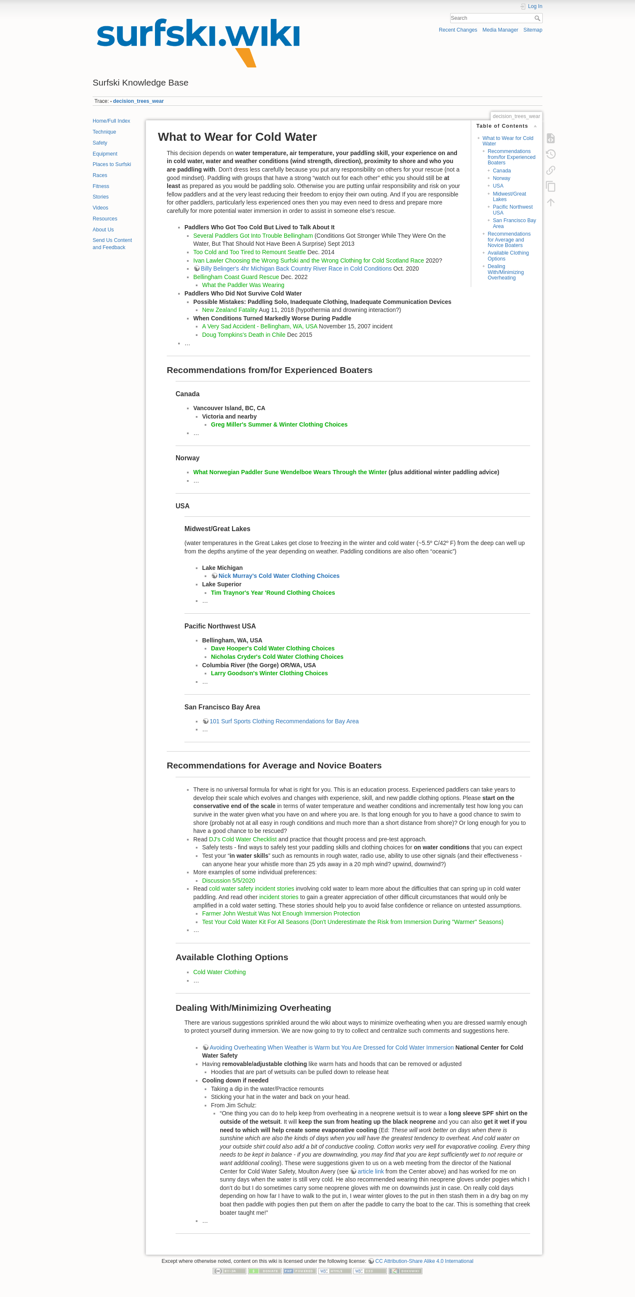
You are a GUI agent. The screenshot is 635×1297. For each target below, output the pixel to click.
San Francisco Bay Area (514, 223)
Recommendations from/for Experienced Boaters (512, 157)
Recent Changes (458, 30)
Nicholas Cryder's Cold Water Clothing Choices (277, 656)
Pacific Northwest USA (513, 209)
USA (498, 186)
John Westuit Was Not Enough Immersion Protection (290, 913)
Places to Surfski (112, 164)
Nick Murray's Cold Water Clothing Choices (279, 575)
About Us (103, 230)
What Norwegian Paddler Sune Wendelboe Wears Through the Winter (290, 472)
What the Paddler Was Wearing (243, 285)
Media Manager (500, 30)
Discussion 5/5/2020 (228, 880)
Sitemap (532, 30)
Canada (502, 171)
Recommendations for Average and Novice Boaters (509, 239)
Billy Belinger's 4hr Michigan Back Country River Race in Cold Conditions (296, 268)
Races (100, 175)
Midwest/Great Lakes (509, 196)
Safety (100, 143)
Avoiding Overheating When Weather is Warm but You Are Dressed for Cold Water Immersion (332, 1047)
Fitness (101, 186)
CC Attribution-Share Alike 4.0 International (424, 1261)
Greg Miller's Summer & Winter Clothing (268, 424)
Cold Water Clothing (219, 972)
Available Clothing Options (508, 255)
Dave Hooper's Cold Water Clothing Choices (273, 648)
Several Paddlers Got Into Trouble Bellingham (253, 235)
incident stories (278, 897)
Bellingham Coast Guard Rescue (236, 277)
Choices (336, 424)
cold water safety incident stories (251, 888)
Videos (100, 208)
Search (538, 18)
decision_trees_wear (138, 101)
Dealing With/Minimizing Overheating (506, 272)
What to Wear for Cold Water (508, 141)
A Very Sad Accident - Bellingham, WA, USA (260, 326)
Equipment (105, 154)
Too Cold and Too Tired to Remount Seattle (249, 252)
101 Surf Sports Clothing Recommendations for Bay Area (284, 721)
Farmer (211, 913)
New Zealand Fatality (230, 309)
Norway (501, 178)
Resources (105, 219)
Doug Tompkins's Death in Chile (243, 334)
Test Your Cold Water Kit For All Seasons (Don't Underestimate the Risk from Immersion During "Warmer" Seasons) (353, 921)
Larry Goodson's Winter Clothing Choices (269, 673)
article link (371, 1171)
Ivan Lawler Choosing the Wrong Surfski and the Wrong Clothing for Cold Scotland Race (308, 260)
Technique (104, 132)
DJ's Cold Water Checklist (243, 839)
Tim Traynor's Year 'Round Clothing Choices (273, 592)
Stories (101, 197)
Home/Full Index (111, 121)
